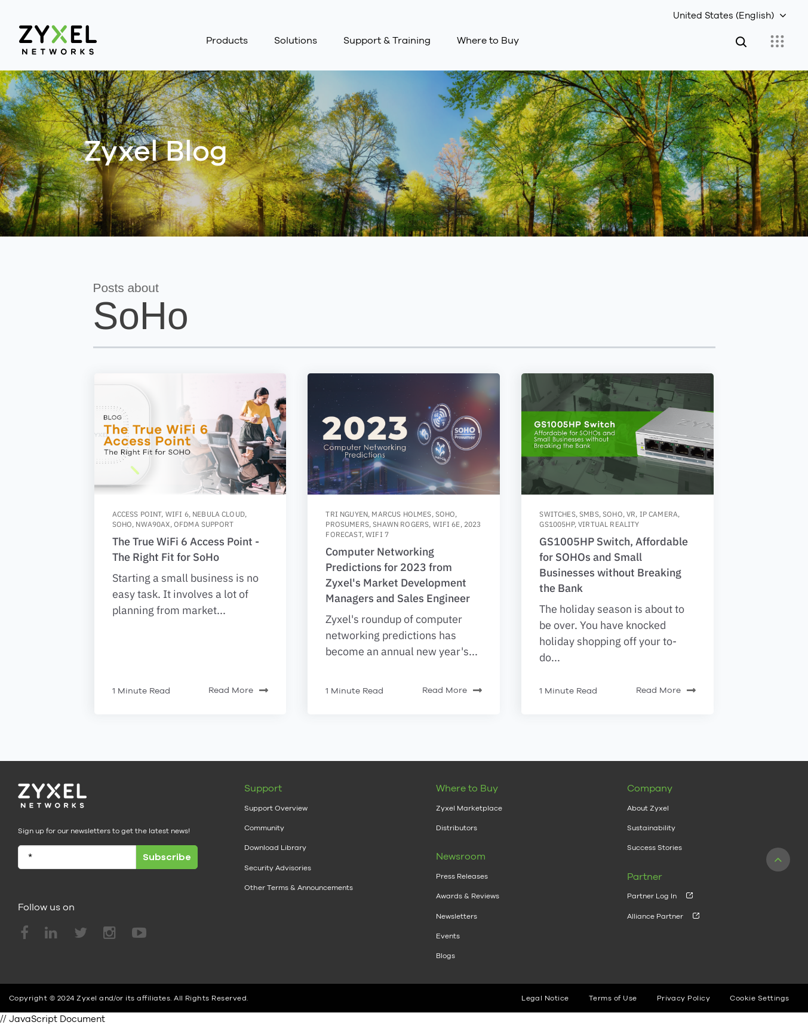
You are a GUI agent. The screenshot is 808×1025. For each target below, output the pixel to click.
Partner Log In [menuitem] (652, 896)
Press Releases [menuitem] (462, 876)
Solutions (295, 40)
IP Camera (659, 514)
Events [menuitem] (448, 936)
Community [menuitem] (264, 828)
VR (630, 514)
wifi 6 (177, 514)
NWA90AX (153, 524)
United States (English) (723, 15)
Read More (238, 690)
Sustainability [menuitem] (651, 828)
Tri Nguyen (346, 514)
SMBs (589, 514)
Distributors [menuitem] (456, 828)
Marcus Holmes (401, 514)
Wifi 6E (446, 524)
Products (227, 40)
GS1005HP (556, 524)
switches (557, 514)
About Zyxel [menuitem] (648, 808)
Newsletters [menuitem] (456, 916)
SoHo (122, 524)
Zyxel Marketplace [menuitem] (469, 808)
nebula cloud (218, 514)
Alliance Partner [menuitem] (655, 916)
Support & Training (387, 40)
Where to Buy (488, 40)
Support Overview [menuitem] (276, 808)
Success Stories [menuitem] (654, 847)
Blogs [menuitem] (445, 956)
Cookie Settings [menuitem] (759, 998)
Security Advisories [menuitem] (277, 868)
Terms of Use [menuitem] (613, 998)
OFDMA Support (204, 524)
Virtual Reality (608, 524)
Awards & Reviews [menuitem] (467, 896)
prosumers (346, 524)
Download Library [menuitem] (275, 847)
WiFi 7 (377, 534)
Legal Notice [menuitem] (545, 998)
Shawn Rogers (401, 524)
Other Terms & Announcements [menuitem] (298, 887)
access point (137, 514)
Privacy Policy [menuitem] (684, 998)
